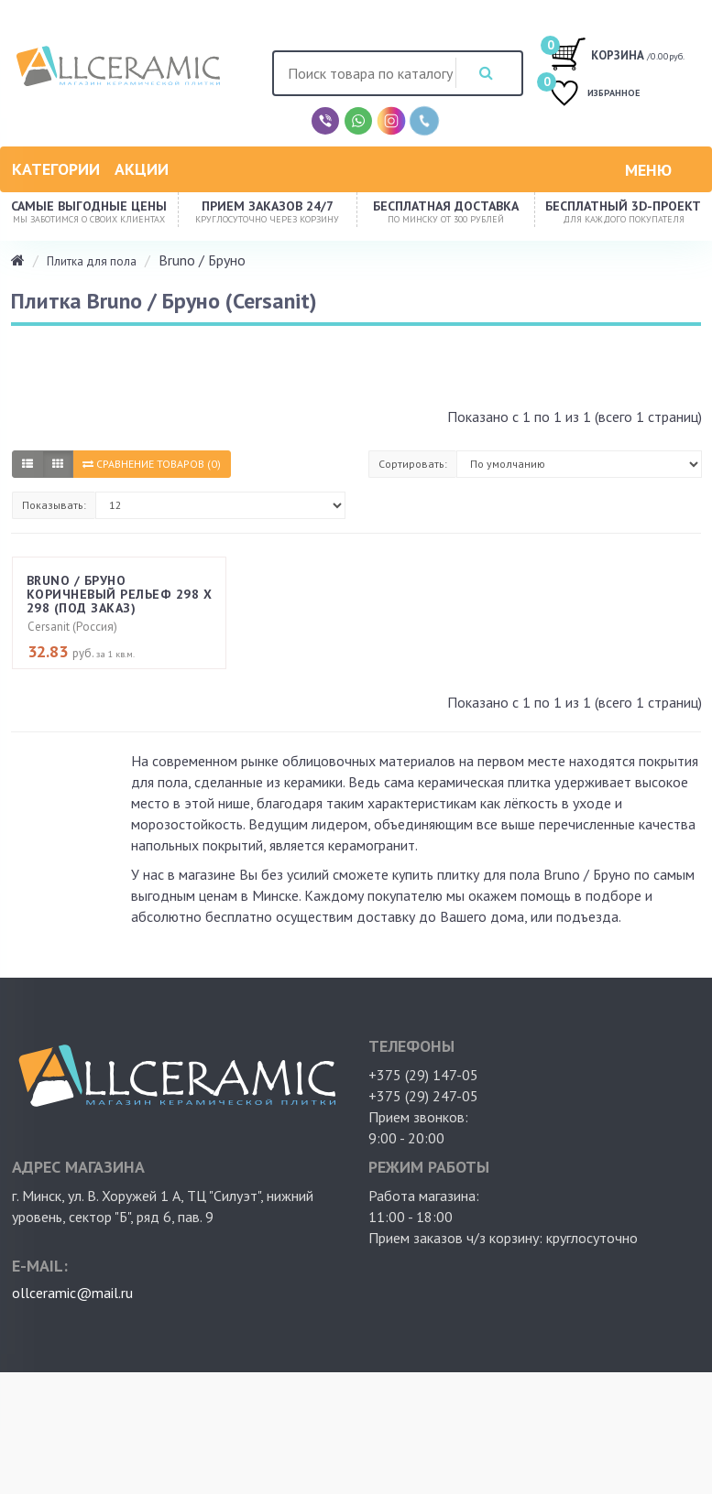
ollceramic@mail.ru (72, 1294)
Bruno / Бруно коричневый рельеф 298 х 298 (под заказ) (119, 596)
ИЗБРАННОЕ (600, 95)
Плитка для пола (92, 261)
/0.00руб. (619, 53)
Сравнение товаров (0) (151, 464)
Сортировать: (412, 464)
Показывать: (54, 505)
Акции (142, 168)
